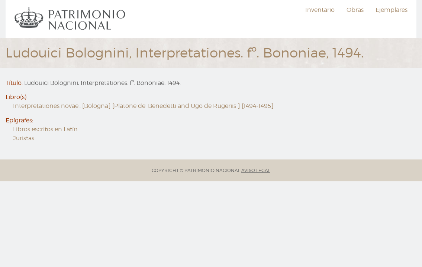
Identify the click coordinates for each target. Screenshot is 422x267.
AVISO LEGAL (255, 170)
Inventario (320, 9)
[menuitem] (71, 19)
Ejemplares (391, 9)
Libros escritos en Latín (45, 129)
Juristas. (24, 138)
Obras (355, 9)
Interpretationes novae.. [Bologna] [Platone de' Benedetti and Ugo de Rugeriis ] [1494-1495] (143, 105)
